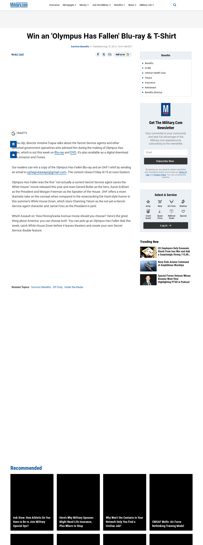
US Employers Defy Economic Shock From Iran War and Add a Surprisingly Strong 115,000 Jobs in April (174, 251)
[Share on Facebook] (98, 54)
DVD (52, 152)
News (132, 5)
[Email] (109, 54)
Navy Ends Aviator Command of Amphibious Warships (173, 263)
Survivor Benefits (80, 46)
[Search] (173, 5)
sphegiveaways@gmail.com (45, 171)
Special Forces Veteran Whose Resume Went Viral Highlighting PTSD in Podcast (174, 279)
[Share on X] (103, 54)
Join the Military (101, 5)
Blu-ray (38, 152)
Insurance (54, 5)
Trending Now (149, 241)
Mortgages (69, 5)
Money (84, 5)
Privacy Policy (160, 175)
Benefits (119, 5)
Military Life (147, 5)
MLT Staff (19, 54)
